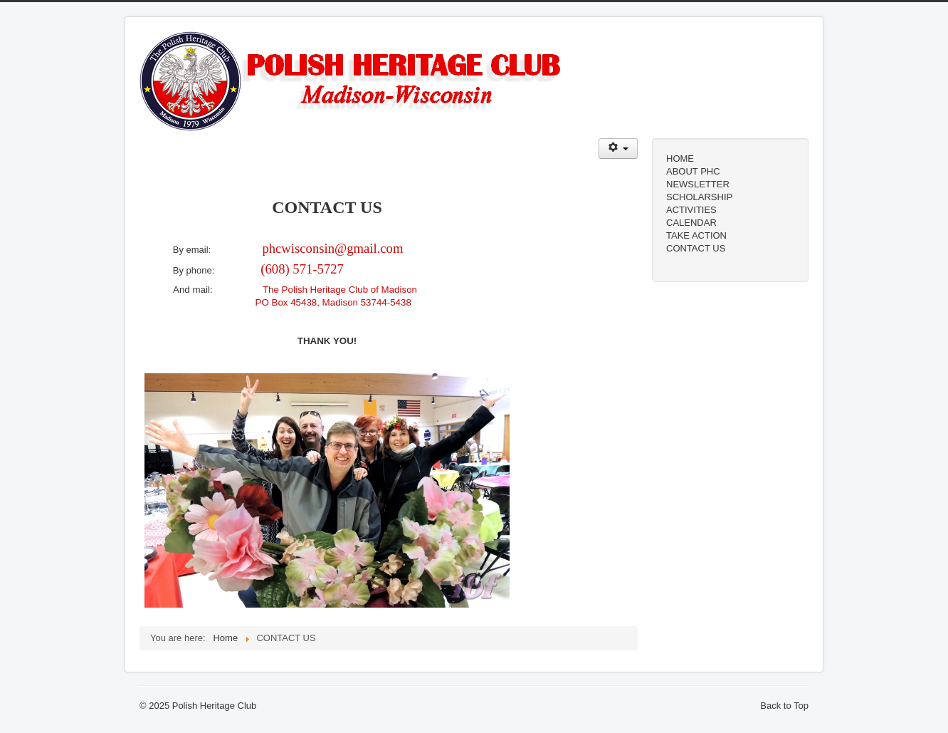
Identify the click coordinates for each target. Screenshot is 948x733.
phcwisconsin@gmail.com (332, 248)
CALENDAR (691, 222)
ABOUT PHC (693, 171)
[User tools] (618, 148)
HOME (680, 158)
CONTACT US (695, 248)
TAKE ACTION (696, 235)
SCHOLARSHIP (699, 197)
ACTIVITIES (691, 209)
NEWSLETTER (698, 184)
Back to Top (784, 705)
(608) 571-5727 (302, 268)
